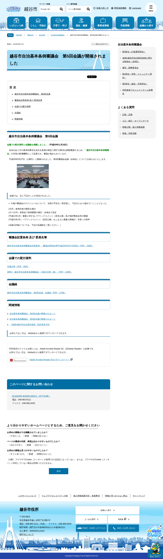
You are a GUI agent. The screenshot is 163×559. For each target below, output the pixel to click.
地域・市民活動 (129, 133)
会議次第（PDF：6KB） (18, 266)
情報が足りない (40, 436)
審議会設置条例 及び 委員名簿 (28, 100)
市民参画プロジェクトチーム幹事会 (137, 92)
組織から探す (146, 22)
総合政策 (42, 35)
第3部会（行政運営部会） (134, 52)
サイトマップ (139, 496)
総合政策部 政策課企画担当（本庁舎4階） (31, 396)
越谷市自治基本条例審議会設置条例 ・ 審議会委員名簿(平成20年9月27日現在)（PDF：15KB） (50, 246)
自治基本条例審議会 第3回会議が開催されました (33, 319)
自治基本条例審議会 (58, 35)
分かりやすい (17, 445)
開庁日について (26, 534)
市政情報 (124, 22)
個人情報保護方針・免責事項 (86, 496)
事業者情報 (103, 22)
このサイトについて (27, 496)
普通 (27, 436)
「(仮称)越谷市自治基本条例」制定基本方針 (30, 324)
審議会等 (30, 35)
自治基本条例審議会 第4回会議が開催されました (33, 314)
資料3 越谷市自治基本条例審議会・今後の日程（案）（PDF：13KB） (39, 272)
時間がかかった (44, 454)
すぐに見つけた (18, 454)
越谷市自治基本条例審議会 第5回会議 (32, 94)
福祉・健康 (81, 22)
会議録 (18, 113)
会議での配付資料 (23, 106)
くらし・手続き (38, 22)
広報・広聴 (127, 115)
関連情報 (19, 119)
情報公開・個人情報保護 (133, 127)
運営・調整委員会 (130, 68)
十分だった (16, 436)
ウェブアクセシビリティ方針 (55, 496)
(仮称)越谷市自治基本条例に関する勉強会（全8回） (137, 60)
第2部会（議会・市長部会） (135, 84)
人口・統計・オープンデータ (135, 121)
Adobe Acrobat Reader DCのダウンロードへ (51, 360)
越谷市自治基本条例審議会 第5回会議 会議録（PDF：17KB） (36, 293)
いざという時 (16, 22)
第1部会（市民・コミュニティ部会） (137, 76)
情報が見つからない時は (116, 496)
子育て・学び (59, 22)
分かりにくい (41, 445)
